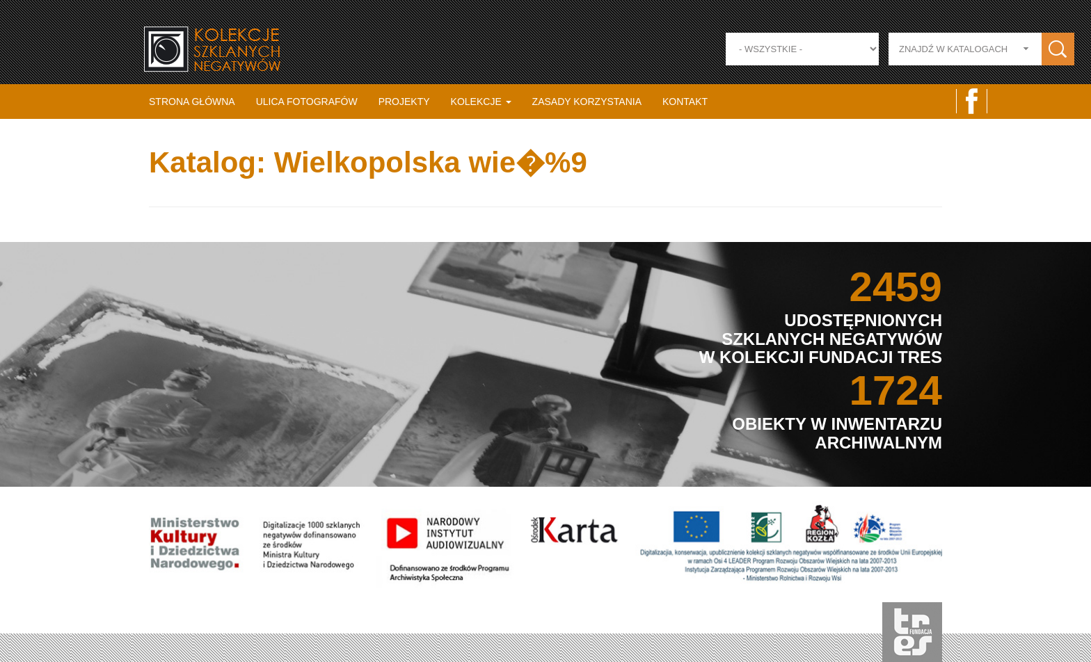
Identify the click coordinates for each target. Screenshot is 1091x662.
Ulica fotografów (307, 101)
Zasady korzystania (587, 101)
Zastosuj (1058, 49)
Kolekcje (481, 101)
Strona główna (192, 101)
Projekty (404, 101)
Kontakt (685, 101)
